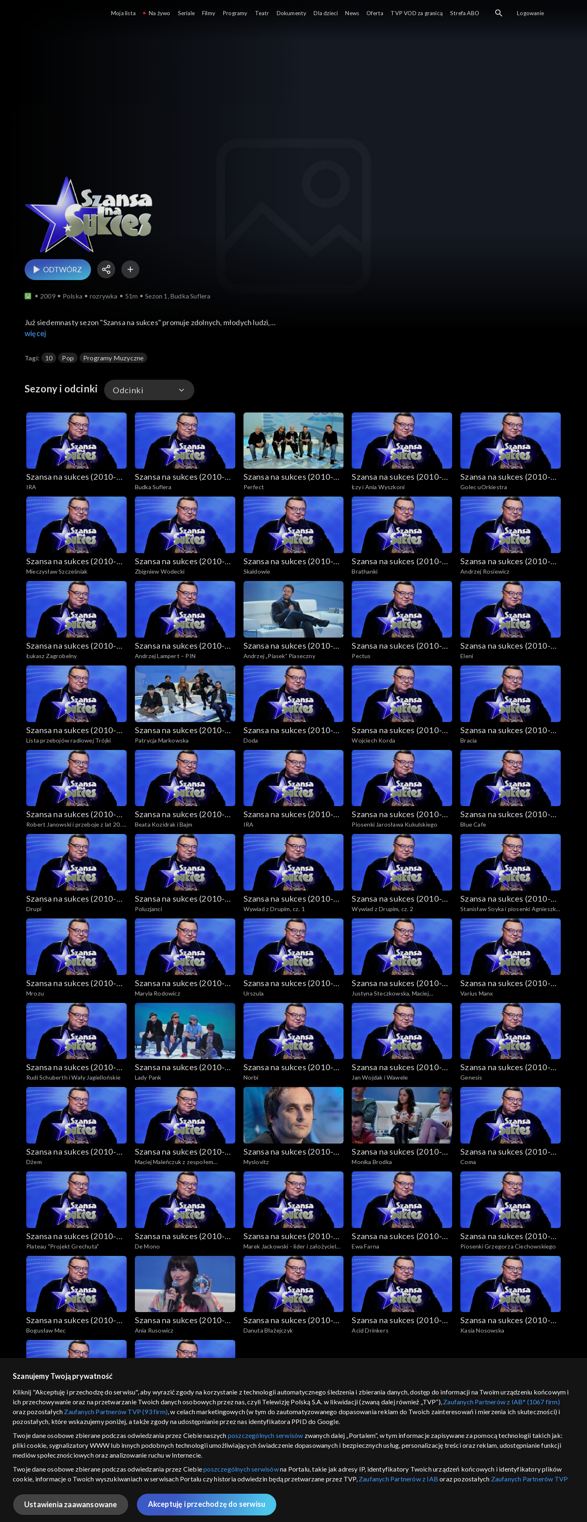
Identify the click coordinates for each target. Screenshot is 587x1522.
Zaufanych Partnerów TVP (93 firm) (116, 1411)
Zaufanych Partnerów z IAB (398, 1479)
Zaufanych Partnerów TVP (529, 1479)
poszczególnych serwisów (265, 1435)
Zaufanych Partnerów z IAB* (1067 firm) (501, 1402)
